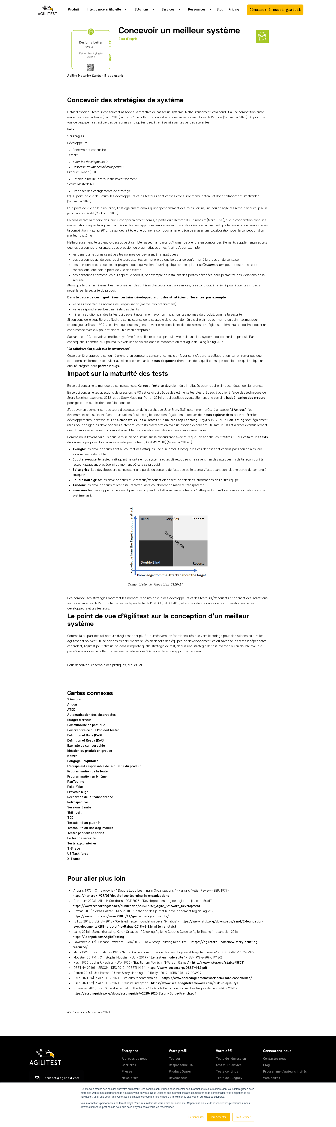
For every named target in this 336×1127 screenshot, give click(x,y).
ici (140, 665)
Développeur (178, 1078)
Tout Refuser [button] (243, 1117)
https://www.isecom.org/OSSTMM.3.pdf (177, 968)
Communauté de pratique (86, 725)
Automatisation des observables (91, 715)
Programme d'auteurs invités (285, 1071)
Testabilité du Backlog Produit (90, 828)
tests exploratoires (218, 415)
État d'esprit (128, 39)
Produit (73, 9)
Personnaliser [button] (196, 1117)
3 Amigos (238, 410)
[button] (105, 9)
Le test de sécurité (81, 838)
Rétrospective (77, 802)
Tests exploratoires (82, 843)
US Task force (77, 854)
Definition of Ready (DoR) (85, 740)
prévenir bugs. (109, 366)
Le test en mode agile (167, 957)
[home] (47, 10)
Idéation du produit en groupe (89, 751)
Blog (220, 9)
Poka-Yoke (75, 787)
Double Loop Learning (181, 420)
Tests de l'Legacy (229, 1078)
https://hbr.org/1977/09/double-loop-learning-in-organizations (120, 896)
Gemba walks (127, 420)
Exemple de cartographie (86, 746)
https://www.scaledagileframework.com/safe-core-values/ (207, 978)
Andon (72, 704)
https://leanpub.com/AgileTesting (98, 937)
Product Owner (180, 1071)
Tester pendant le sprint (85, 833)
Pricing (233, 9)
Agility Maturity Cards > (85, 76)
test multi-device (229, 1065)
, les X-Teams (147, 420)
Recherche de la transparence (90, 797)
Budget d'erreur (79, 720)
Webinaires (271, 1078)
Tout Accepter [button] (218, 1117)
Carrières (129, 1065)
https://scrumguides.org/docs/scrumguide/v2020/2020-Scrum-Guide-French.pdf (134, 993)
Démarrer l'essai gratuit (275, 10)
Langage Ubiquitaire (82, 761)
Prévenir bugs (77, 792)
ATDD (71, 710)
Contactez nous (274, 1059)
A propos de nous (134, 1059)
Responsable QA (181, 1065)
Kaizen (143, 386)
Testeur (175, 1059)
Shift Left (74, 812)
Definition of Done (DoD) (84, 735)
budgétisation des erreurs (246, 398)
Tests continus (227, 1071)
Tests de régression (231, 1059)
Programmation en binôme (86, 776)
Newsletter (130, 1078)
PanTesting (235, 420)
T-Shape (73, 848)
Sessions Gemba (79, 807)
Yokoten (158, 386)
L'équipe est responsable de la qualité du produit (104, 766)
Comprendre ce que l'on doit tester (93, 730)
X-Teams (73, 859)
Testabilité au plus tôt (83, 823)
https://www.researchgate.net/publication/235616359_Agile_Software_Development (136, 906)
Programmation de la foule (87, 771)
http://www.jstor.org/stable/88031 (218, 962)
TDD (70, 818)
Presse (127, 1071)
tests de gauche (164, 361)
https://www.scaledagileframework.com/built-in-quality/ (194, 983)
